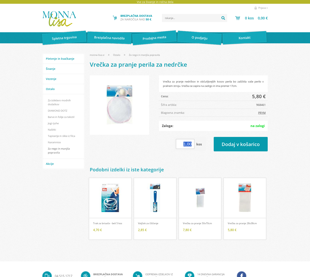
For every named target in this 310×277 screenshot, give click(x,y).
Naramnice (54, 142)
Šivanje (50, 69)
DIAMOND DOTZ (57, 110)
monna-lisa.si (97, 55)
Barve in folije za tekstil (61, 117)
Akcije (50, 164)
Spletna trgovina (64, 38)
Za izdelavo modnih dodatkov (59, 102)
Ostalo (50, 89)
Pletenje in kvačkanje (60, 59)
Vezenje (51, 79)
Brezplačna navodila (109, 37)
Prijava (263, 7)
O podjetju (199, 38)
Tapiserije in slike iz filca (61, 136)
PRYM (262, 113)
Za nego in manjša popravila (59, 150)
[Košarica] (251, 18)
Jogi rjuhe (53, 123)
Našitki (52, 129)
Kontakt (245, 37)
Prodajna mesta (154, 38)
